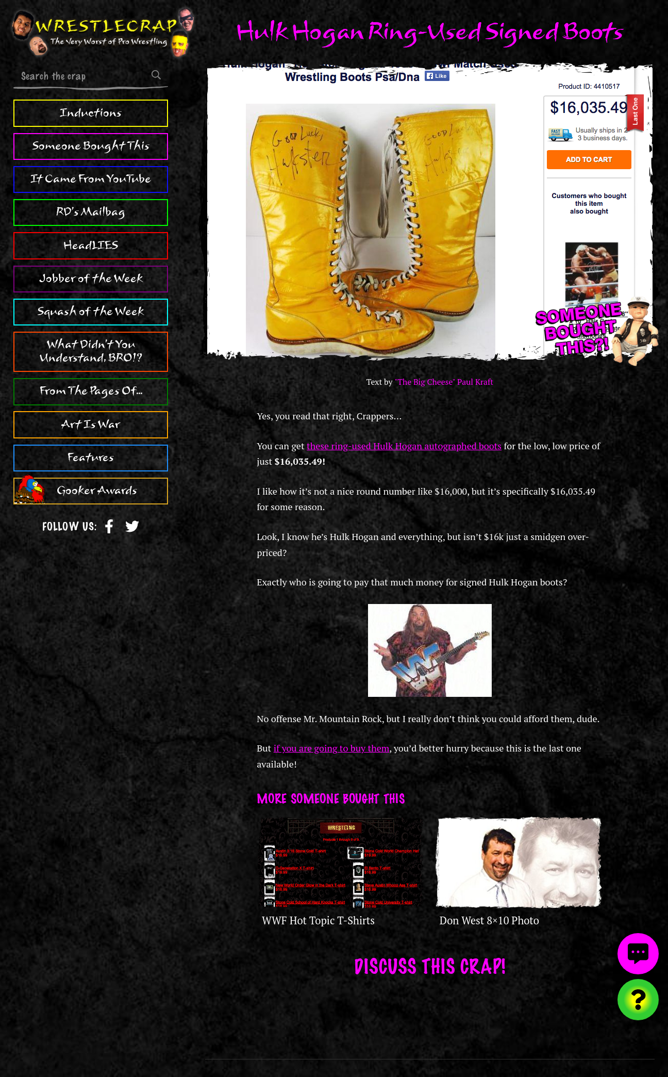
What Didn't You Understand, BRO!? (91, 351)
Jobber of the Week (91, 278)
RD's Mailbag (90, 212)
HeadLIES (90, 245)
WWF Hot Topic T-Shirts (318, 920)
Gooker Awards (97, 490)
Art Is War (90, 424)
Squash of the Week (91, 311)
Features (91, 457)
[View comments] (638, 953)
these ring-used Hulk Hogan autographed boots (404, 445)
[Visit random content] (638, 999)
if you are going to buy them (332, 748)
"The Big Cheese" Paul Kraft (443, 382)
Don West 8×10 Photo (489, 920)
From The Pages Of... (91, 391)
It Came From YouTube (90, 179)
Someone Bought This (90, 146)
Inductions (91, 113)
